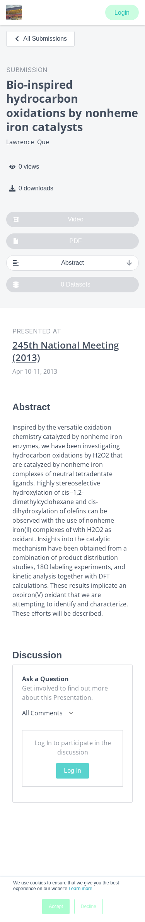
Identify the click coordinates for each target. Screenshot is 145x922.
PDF (47, 241)
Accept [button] (56, 906)
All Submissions (40, 38)
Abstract (72, 263)
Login (122, 12)
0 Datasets (51, 284)
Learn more (80, 888)
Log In (72, 770)
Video (48, 219)
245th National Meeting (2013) (65, 351)
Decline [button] (88, 906)
